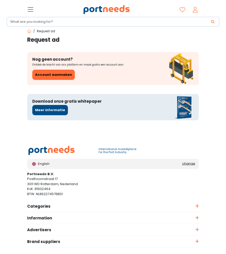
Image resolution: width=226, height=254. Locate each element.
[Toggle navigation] (31, 10)
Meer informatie (50, 110)
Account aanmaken (53, 74)
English (40, 163)
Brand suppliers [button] (43, 241)
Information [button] (39, 218)
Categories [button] (38, 206)
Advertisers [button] (39, 229)
